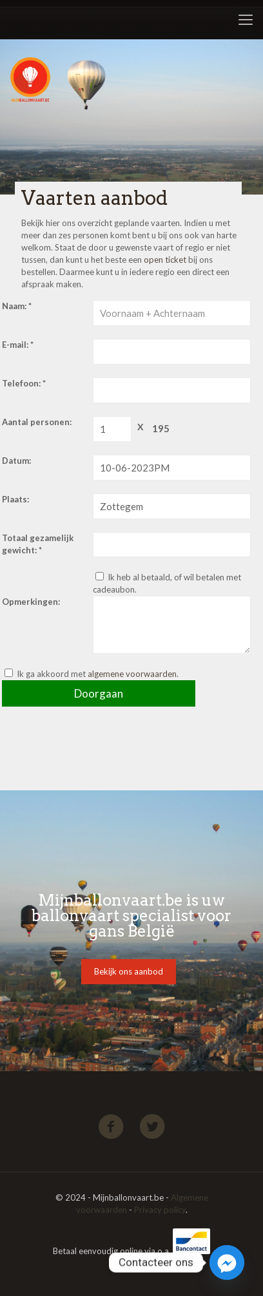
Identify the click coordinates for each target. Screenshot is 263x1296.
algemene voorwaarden (132, 674)
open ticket (165, 259)
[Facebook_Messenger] (226, 1262)
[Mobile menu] (246, 19)
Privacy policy (160, 1210)
